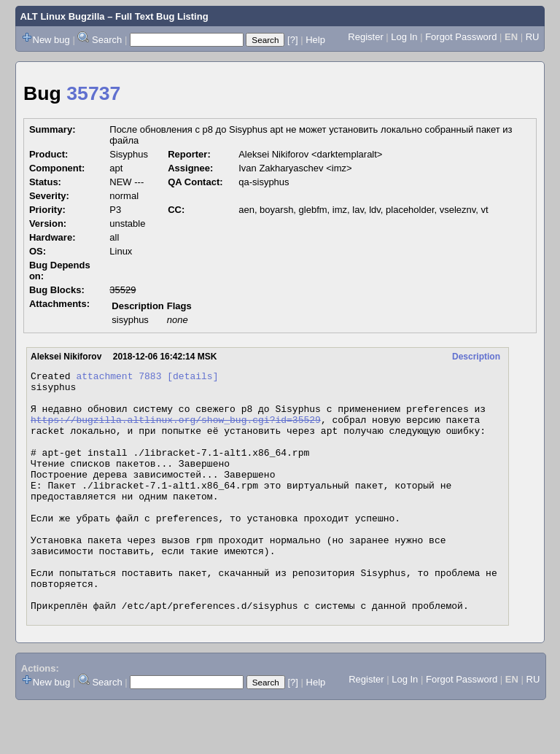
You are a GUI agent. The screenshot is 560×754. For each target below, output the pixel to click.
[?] (292, 39)
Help (315, 39)
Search (107, 39)
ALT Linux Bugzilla (62, 16)
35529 (122, 289)
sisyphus (130, 319)
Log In (404, 36)
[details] (192, 377)
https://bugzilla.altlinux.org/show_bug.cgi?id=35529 (176, 430)
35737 (93, 93)
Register (365, 36)
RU (533, 36)
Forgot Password (461, 36)
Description (476, 356)
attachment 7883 (118, 377)
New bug (51, 39)
